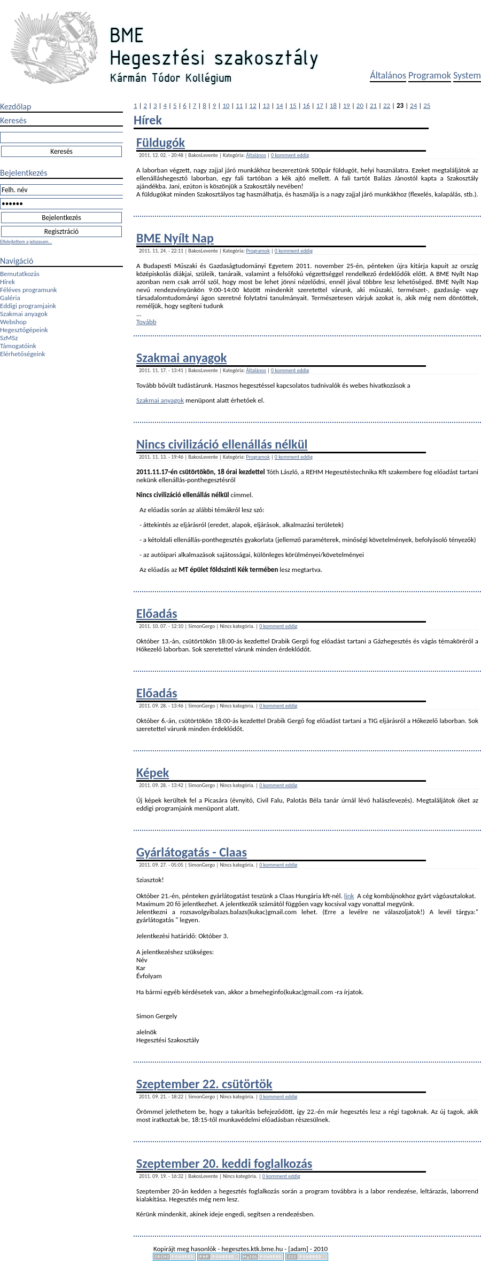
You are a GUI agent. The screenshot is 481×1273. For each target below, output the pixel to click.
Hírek (7, 282)
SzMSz (9, 338)
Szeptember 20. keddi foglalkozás (224, 1163)
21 (373, 105)
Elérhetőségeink (22, 354)
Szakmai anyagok (24, 314)
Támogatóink (18, 346)
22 (386, 105)
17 (319, 105)
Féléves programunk (28, 290)
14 (279, 105)
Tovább (146, 322)
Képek (152, 772)
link (349, 896)
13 (265, 105)
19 (346, 105)
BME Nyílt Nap (175, 238)
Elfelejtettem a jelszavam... (26, 242)
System (467, 75)
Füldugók (160, 142)
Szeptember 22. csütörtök (204, 1083)
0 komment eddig (290, 155)
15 (293, 105)
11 (239, 105)
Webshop (13, 322)
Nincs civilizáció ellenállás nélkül (221, 444)
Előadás (156, 613)
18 (333, 105)
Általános (388, 75)
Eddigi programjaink (28, 306)
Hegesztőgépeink (24, 330)
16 (306, 105)
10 (225, 105)
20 (359, 105)
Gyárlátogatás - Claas (191, 852)
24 (413, 105)
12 (252, 105)
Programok (429, 75)
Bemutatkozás (20, 274)
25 (426, 105)
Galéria (10, 298)
